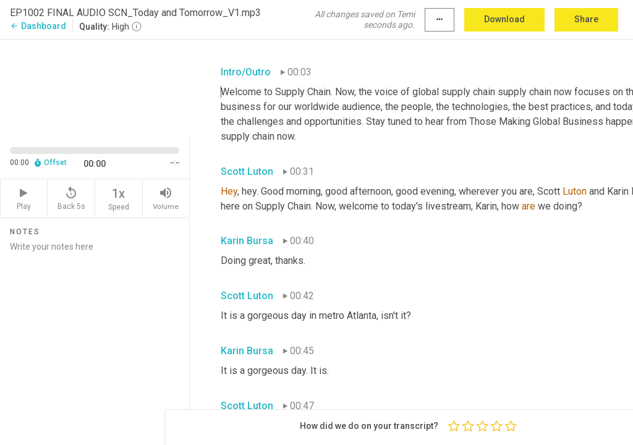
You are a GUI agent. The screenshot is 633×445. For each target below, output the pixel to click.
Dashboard (38, 26)
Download (504, 19)
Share (586, 19)
